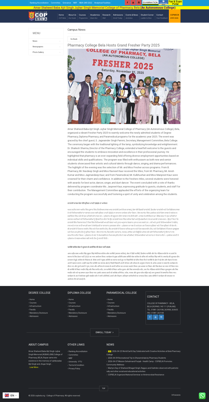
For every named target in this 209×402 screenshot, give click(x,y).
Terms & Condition (76, 365)
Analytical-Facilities (102, 3)
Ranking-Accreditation (39, 3)
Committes (55, 3)
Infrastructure (35, 306)
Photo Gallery (38, 52)
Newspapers (38, 47)
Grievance (67, 3)
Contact (162, 17)
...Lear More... (34, 367)
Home (62, 17)
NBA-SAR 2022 (85, 3)
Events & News (132, 17)
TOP (103, 388)
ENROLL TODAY (104, 332)
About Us (72, 17)
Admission (34, 316)
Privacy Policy (74, 369)
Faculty (33, 309)
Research (106, 17)
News (35, 41)
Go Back (74, 39)
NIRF (75, 3)
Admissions (118, 17)
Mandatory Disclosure (39, 313)
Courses (83, 17)
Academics (95, 17)
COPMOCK (174, 17)
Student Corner (147, 17)
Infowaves (176, 395)
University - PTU (75, 362)
